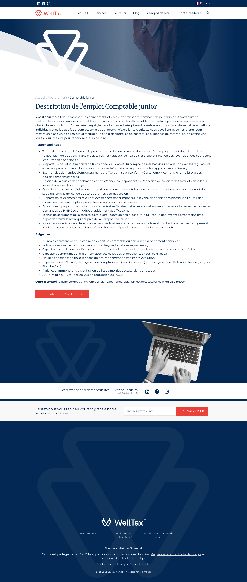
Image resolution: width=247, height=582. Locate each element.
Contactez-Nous (190, 13)
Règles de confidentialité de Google (176, 552)
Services (100, 13)
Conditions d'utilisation (115, 556)
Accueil (83, 13)
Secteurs (119, 13)
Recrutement (57, 97)
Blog (136, 13)
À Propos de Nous (159, 13)
